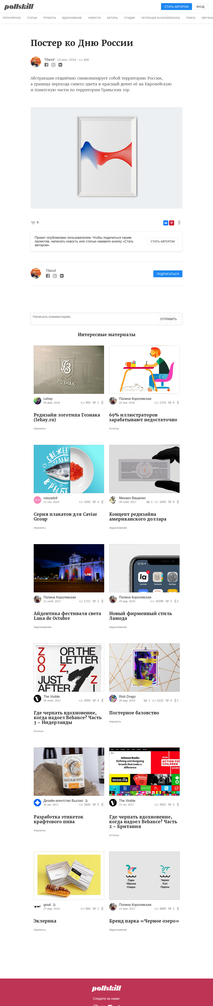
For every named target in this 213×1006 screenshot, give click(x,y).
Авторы (112, 17)
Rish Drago (127, 696)
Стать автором (177, 6)
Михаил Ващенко (132, 498)
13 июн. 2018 (66, 59)
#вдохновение (118, 527)
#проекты (40, 428)
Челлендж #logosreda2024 (160, 17)
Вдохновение (72, 17)
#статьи (114, 428)
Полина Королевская (135, 398)
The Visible (51, 696)
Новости (94, 17)
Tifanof (49, 59)
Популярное (12, 17)
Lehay (48, 398)
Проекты (49, 17)
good (47, 905)
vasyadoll (50, 498)
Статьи (32, 17)
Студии (129, 17)
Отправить (168, 319)
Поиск (190, 17)
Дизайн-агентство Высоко (63, 800)
